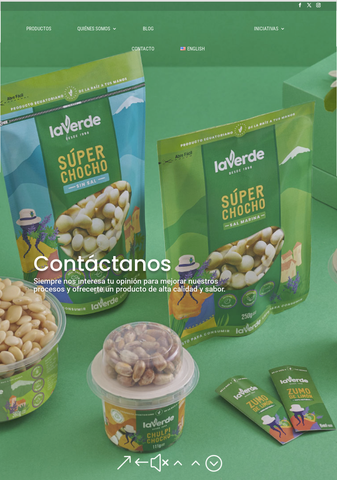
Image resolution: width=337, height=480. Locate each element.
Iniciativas (266, 29)
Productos (38, 29)
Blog (148, 29)
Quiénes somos (93, 29)
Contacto (143, 49)
